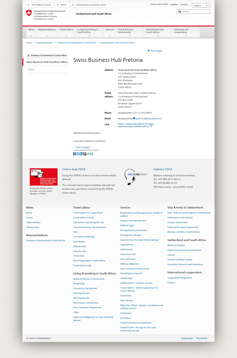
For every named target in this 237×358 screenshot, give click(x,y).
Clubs (75, 312)
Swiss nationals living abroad (87, 307)
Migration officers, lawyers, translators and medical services (141, 307)
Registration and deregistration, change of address (141, 214)
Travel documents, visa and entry (89, 227)
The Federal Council (41, 5)
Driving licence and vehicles (133, 230)
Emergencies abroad (130, 235)
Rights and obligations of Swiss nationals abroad (93, 318)
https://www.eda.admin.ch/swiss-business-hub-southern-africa (136, 125)
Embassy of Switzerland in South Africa (76, 42)
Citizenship (125, 313)
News (31, 32)
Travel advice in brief (83, 217)
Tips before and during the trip (88, 222)
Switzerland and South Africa (158, 32)
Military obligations (129, 264)
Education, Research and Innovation (185, 264)
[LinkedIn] (81, 153)
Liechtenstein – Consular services (136, 283)
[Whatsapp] (88, 153)
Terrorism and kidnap (84, 236)
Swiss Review (126, 300)
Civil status (125, 318)
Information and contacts (180, 217)
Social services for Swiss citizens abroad (139, 239)
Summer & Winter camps (180, 259)
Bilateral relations (176, 245)
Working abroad (81, 293)
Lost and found (127, 259)
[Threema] (85, 153)
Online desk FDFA (74, 169)
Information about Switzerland (183, 227)
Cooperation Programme (180, 278)
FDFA (63, 5)
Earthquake (79, 241)
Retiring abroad (81, 298)
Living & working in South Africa (89, 32)
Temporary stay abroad (85, 288)
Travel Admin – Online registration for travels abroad (139, 289)
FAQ (75, 232)
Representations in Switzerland (88, 278)
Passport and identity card (133, 220)
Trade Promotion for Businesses (136, 322)
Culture (171, 254)
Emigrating (78, 283)
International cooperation (186, 32)
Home (29, 42)
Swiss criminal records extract (134, 268)
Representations (46, 32)
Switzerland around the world (91, 5)
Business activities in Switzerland (184, 232)
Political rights (127, 225)
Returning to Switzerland (85, 302)
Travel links (78, 256)
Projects (171, 282)
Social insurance (128, 254)
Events (29, 217)
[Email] (91, 153)
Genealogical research (131, 273)
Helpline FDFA (162, 169)
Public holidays (33, 222)
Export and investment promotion (184, 250)
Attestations (126, 249)
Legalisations (126, 244)
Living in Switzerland (178, 222)
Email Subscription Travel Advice (89, 260)
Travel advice (66, 32)
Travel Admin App (82, 265)
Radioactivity (79, 246)
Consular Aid (79, 251)
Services (110, 32)
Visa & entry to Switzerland (130, 32)
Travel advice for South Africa (88, 213)
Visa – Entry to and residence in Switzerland (189, 213)
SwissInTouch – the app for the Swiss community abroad (138, 329)
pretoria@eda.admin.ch (149, 118)
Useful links (126, 295)
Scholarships (126, 278)
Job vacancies (32, 227)
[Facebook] (75, 153)
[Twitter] (78, 153)
